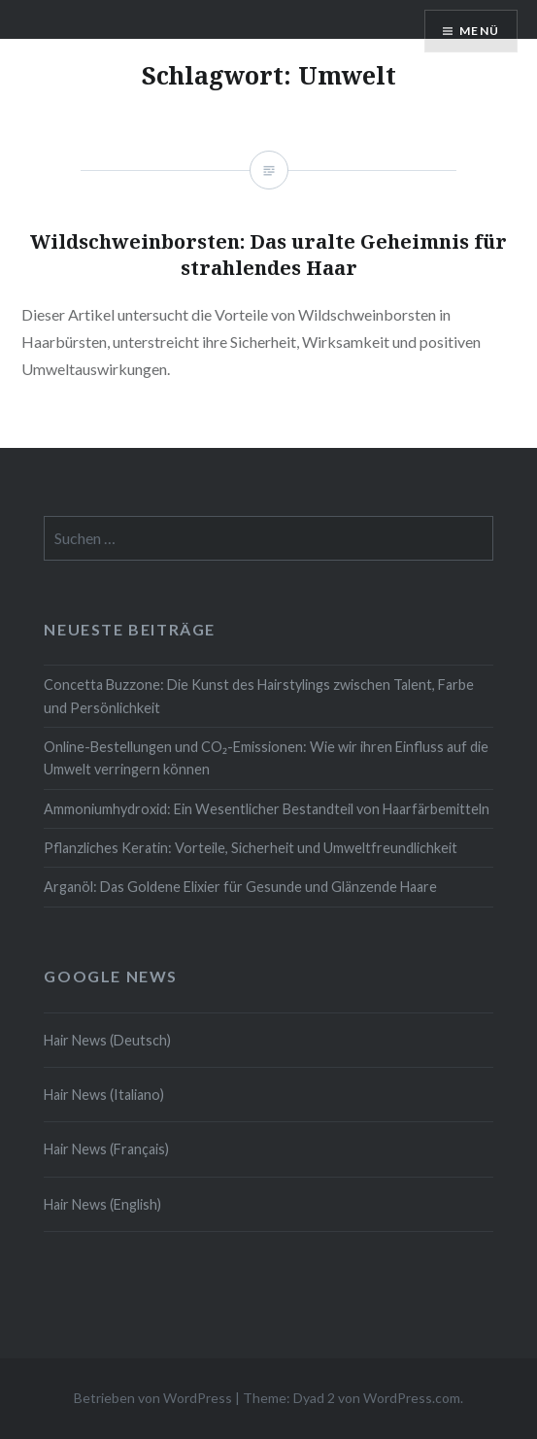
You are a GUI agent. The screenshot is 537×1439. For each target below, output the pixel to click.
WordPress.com (411, 1397)
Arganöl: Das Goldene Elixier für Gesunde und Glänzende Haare (240, 886)
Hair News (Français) (106, 1149)
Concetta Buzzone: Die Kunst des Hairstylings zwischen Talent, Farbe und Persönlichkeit (259, 695)
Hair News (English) (102, 1204)
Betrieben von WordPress (153, 1397)
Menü (479, 30)
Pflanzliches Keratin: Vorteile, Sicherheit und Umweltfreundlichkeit (250, 847)
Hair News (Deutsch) (107, 1040)
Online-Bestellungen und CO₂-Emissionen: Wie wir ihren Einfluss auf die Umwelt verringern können (266, 757)
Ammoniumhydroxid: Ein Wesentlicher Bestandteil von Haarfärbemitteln (266, 809)
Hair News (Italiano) (104, 1094)
